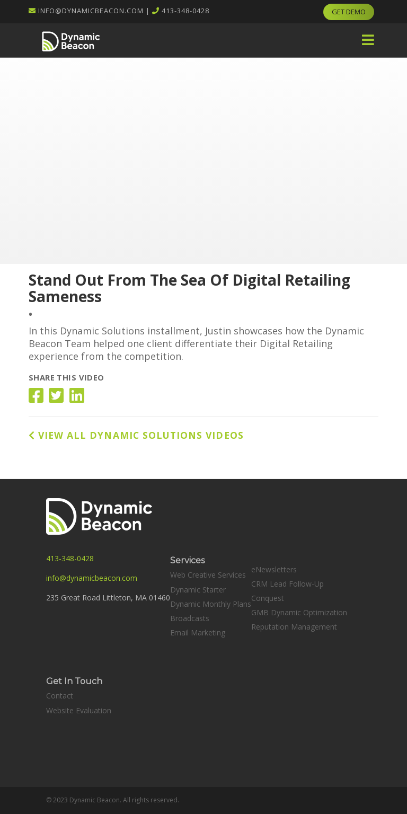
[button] (368, 40)
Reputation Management (294, 627)
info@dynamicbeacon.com (91, 10)
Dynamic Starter (198, 590)
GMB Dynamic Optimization (299, 612)
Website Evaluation (78, 710)
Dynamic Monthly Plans (210, 604)
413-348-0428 (185, 10)
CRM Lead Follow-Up (287, 584)
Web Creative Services (208, 575)
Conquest (267, 598)
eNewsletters (274, 569)
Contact (59, 696)
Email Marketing (197, 632)
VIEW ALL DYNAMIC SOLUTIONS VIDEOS (136, 435)
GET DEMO (349, 11)
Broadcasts (189, 618)
